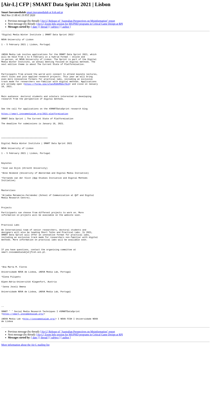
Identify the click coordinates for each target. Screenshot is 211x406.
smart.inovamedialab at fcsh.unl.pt (45, 12)
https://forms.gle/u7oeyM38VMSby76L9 (46, 94)
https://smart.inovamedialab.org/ (23, 370)
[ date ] (35, 26)
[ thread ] (44, 26)
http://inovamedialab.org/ (39, 376)
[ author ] (66, 26)
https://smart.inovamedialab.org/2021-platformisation (34, 129)
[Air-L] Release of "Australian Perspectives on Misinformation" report (77, 20)
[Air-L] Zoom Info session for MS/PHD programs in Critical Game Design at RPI (79, 23)
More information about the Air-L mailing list (25, 403)
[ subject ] (55, 26)
